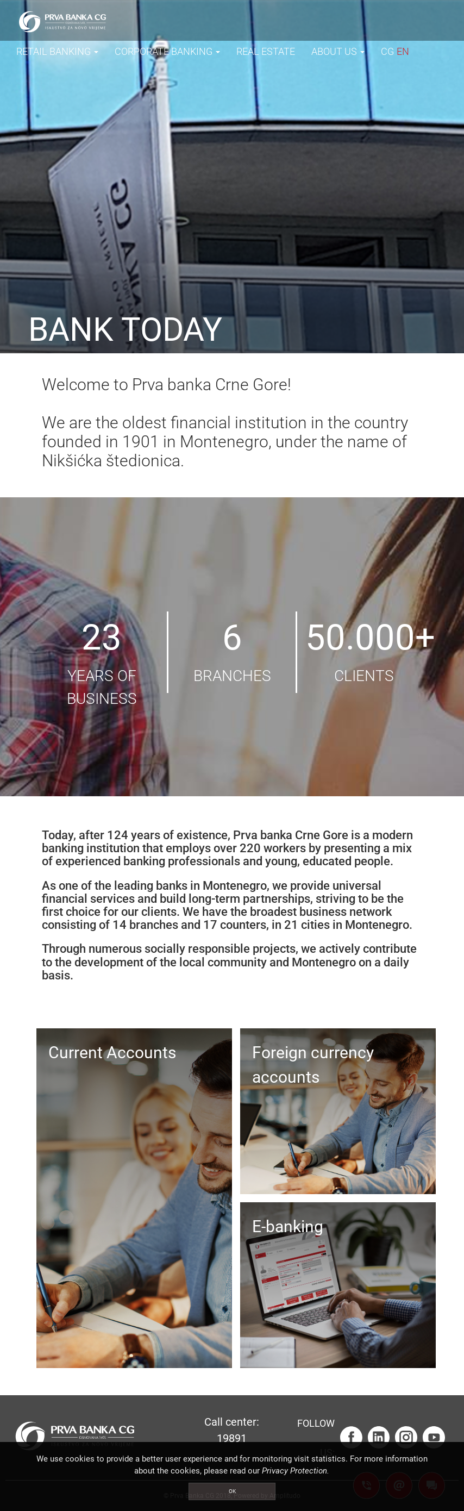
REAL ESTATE (265, 51)
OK (232, 1491)
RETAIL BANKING (57, 51)
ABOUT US (338, 51)
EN (403, 51)
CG (387, 51)
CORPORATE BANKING (167, 51)
